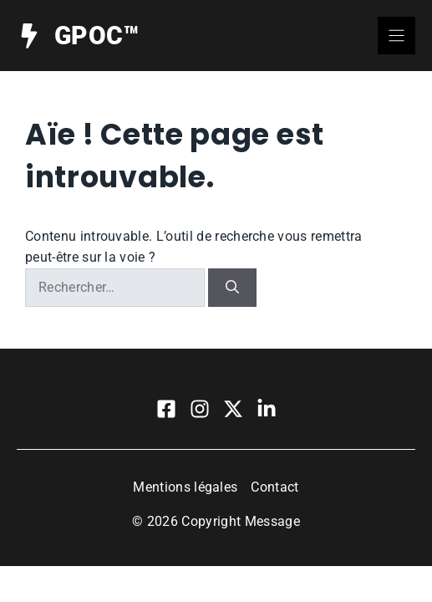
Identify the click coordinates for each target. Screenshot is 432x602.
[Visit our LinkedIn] (266, 408)
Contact (274, 487)
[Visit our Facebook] (166, 408)
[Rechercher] (232, 287)
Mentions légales (185, 487)
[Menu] (396, 35)
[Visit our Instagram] (199, 408)
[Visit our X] (233, 408)
